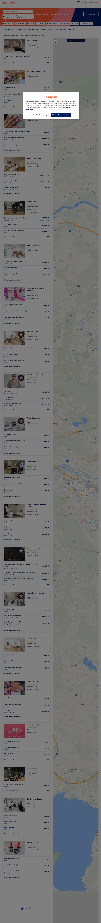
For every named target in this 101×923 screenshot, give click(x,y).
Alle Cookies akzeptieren (61, 115)
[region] (51, 105)
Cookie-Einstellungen (41, 115)
